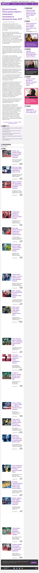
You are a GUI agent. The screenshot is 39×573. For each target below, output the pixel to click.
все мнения (35, 31)
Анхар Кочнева (20, 541)
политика (28, 49)
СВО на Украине (14, 1)
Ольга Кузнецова (20, 304)
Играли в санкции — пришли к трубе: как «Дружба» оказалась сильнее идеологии (17, 406)
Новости (14, 3)
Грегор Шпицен (20, 478)
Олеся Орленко (20, 511)
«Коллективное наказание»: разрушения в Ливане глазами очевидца (16, 531)
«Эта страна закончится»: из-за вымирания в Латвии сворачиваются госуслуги (17, 359)
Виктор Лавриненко (20, 369)
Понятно (33, 562)
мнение (27, 21)
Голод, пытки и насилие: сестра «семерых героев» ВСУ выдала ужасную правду (16, 422)
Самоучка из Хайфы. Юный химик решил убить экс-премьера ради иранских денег (17, 438)
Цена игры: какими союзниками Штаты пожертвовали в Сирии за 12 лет (17, 169)
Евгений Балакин (20, 557)
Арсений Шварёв (20, 287)
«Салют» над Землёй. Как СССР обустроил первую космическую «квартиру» (16, 154)
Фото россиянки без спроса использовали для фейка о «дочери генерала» (31, 72)
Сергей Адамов (20, 241)
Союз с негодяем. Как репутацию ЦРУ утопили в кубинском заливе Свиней (17, 294)
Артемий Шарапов (20, 164)
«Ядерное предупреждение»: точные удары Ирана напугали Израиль (31, 53)
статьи (4, 148)
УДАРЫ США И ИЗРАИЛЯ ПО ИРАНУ (31, 57)
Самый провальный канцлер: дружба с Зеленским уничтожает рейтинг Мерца (17, 469)
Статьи (20, 3)
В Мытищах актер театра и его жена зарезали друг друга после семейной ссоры (31, 13)
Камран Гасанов (20, 225)
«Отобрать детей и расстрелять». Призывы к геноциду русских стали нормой (31, 82)
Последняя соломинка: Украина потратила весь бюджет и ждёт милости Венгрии (17, 485)
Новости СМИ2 (4, 146)
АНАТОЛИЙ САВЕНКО (29, 31)
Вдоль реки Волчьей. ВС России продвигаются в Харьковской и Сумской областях (17, 231)
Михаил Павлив (21, 416)
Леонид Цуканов (20, 178)
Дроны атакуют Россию (24, 1)
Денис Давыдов (20, 495)
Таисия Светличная (20, 432)
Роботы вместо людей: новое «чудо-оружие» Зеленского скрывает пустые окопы (16, 311)
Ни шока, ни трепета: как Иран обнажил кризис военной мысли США (16, 376)
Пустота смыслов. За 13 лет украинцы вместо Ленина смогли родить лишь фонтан (31, 26)
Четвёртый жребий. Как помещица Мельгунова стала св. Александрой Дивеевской (17, 547)
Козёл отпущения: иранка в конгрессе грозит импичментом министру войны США (17, 342)
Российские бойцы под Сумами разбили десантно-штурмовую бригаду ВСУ (31, 44)
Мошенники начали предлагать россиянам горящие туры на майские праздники (31, 101)
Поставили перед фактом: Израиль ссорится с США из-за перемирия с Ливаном (17, 247)
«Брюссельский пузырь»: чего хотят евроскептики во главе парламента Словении (17, 278)
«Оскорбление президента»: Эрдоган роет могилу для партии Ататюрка (17, 215)
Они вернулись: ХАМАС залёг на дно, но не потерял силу (31, 110)
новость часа (29, 8)
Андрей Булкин (21, 195)
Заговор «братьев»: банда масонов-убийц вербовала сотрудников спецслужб (17, 501)
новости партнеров (7, 144)
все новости (28, 18)
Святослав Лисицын (20, 322)
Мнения (25, 3)
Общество (27, 69)
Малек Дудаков (20, 352)
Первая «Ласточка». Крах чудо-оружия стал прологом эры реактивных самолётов (17, 185)
